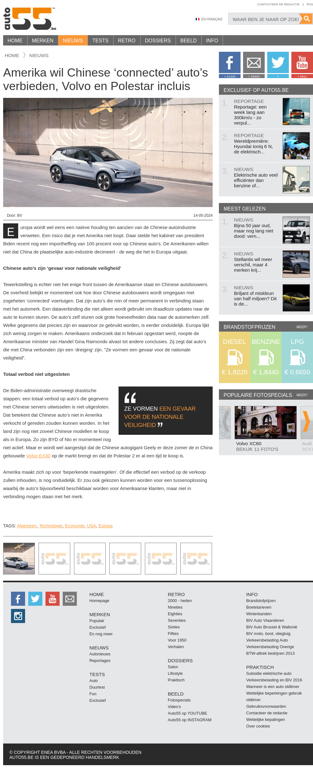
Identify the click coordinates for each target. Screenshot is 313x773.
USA (91, 525)
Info (212, 40)
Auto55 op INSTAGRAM (189, 719)
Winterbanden (259, 613)
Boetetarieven (258, 607)
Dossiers (158, 40)
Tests (100, 40)
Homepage (99, 600)
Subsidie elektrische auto (269, 673)
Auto (93, 680)
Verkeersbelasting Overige (270, 646)
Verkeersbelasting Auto (267, 640)
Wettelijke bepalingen (265, 719)
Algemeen (27, 525)
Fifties (173, 633)
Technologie (51, 525)
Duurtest (97, 687)
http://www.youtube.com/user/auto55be (52, 599)
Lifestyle (175, 673)
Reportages (99, 660)
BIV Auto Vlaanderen (265, 620)
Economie (74, 525)
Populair (96, 620)
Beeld (188, 40)
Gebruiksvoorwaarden (266, 706)
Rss (310, 4)
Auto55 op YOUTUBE (187, 713)
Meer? (302, 327)
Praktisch (176, 680)
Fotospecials (179, 700)
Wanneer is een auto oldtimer (272, 686)
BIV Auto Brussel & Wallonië (271, 627)
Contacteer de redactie (278, 4)
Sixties (174, 627)
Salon (173, 666)
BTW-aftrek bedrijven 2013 (270, 653)
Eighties (175, 613)
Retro (126, 40)
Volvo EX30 (38, 455)
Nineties (175, 607)
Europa (105, 525)
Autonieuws (99, 654)
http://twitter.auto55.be (35, 599)
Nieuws (73, 40)
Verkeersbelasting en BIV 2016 (274, 680)
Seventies (177, 620)
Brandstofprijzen (261, 600)
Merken (42, 40)
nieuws (39, 55)
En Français (211, 19)
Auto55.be (56, 18)
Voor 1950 (177, 640)
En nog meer (101, 634)
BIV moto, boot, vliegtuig (268, 633)
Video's (174, 706)
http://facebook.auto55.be (18, 599)
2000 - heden (180, 600)
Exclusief (97, 627)
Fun (92, 693)
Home (15, 40)
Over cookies (258, 726)
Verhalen (176, 646)
